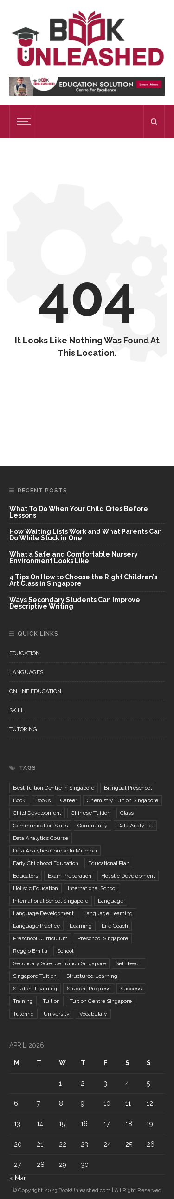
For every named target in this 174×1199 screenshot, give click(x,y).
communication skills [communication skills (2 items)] (40, 825)
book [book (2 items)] (19, 800)
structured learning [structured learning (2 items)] (91, 976)
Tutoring (23, 729)
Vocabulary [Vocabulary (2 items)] (93, 1013)
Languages (26, 672)
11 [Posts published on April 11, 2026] (128, 1103)
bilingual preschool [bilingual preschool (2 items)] (128, 788)
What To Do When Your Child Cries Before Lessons (78, 512)
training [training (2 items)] (23, 1001)
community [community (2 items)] (92, 825)
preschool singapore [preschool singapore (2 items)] (102, 938)
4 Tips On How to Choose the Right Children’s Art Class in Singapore (83, 580)
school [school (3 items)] (65, 951)
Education (24, 653)
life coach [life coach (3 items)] (115, 926)
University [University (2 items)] (57, 1013)
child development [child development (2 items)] (37, 813)
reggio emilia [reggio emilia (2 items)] (30, 951)
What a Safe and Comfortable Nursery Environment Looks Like (73, 557)
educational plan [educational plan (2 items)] (108, 863)
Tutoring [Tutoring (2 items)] (23, 1013)
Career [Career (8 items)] (68, 800)
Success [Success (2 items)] (131, 988)
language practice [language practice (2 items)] (36, 926)
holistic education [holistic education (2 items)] (35, 888)
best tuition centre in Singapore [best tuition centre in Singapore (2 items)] (53, 788)
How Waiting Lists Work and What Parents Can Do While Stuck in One (85, 535)
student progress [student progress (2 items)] (88, 988)
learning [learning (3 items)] (81, 926)
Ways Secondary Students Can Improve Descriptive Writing (74, 602)
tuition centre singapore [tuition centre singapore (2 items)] (101, 1001)
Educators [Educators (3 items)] (25, 875)
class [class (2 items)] (127, 813)
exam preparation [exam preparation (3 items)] (69, 875)
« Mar (17, 1178)
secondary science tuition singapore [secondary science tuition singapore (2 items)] (59, 963)
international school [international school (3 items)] (92, 888)
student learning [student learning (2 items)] (35, 988)
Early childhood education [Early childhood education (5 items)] (45, 863)
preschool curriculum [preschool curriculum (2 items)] (40, 938)
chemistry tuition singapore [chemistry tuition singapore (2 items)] (122, 800)
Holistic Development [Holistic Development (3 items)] (128, 875)
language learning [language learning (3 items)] (108, 913)
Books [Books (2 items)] (43, 800)
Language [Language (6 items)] (110, 901)
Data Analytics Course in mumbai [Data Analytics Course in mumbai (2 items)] (55, 850)
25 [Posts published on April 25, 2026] (128, 1144)
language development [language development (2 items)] (43, 913)
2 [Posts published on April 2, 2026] (82, 1083)
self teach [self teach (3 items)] (129, 963)
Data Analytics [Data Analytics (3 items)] (135, 825)
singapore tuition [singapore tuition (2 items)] (35, 976)
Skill (16, 710)
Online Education (35, 691)
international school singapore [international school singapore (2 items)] (50, 901)
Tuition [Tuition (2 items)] (51, 1001)
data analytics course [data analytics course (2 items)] (40, 838)
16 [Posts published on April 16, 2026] (84, 1123)
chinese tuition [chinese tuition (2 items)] (90, 813)
